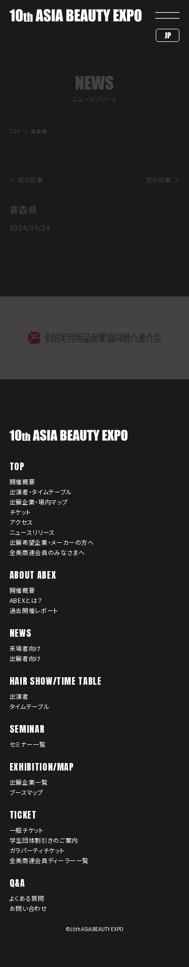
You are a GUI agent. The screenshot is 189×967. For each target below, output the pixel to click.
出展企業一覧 (29, 782)
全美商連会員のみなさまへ (47, 552)
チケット (20, 511)
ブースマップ (26, 792)
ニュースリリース (32, 532)
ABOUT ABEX (33, 575)
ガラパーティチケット (37, 850)
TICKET (23, 815)
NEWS (21, 633)
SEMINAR (27, 729)
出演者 (19, 696)
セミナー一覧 (28, 744)
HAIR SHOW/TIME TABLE (56, 681)
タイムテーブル (29, 706)
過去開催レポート (34, 610)
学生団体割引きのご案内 (44, 840)
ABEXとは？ (26, 600)
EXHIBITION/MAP (42, 767)
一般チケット (27, 830)
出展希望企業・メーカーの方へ (52, 542)
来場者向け (25, 648)
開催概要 (22, 481)
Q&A (17, 883)
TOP (17, 466)
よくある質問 (27, 898)
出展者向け (25, 658)
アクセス (21, 522)
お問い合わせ (28, 908)
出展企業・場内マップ (39, 501)
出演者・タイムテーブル (41, 491)
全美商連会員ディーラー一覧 (49, 860)
